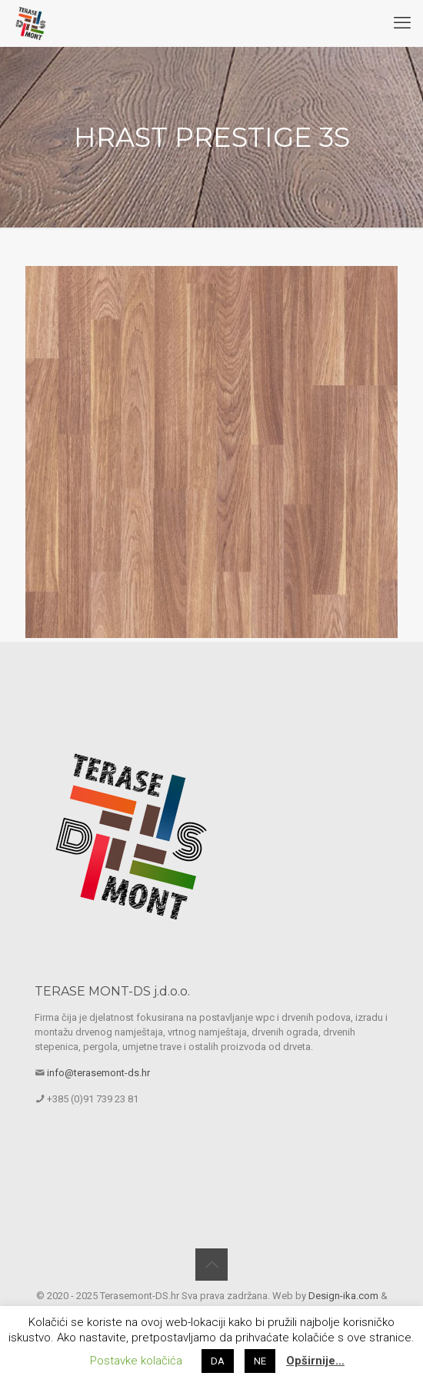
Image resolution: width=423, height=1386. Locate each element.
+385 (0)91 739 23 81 (92, 1099)
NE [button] (260, 1361)
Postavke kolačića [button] (136, 1361)
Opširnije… (315, 1361)
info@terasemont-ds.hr (98, 1073)
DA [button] (218, 1361)
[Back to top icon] (211, 1264)
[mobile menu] (402, 23)
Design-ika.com (343, 1295)
